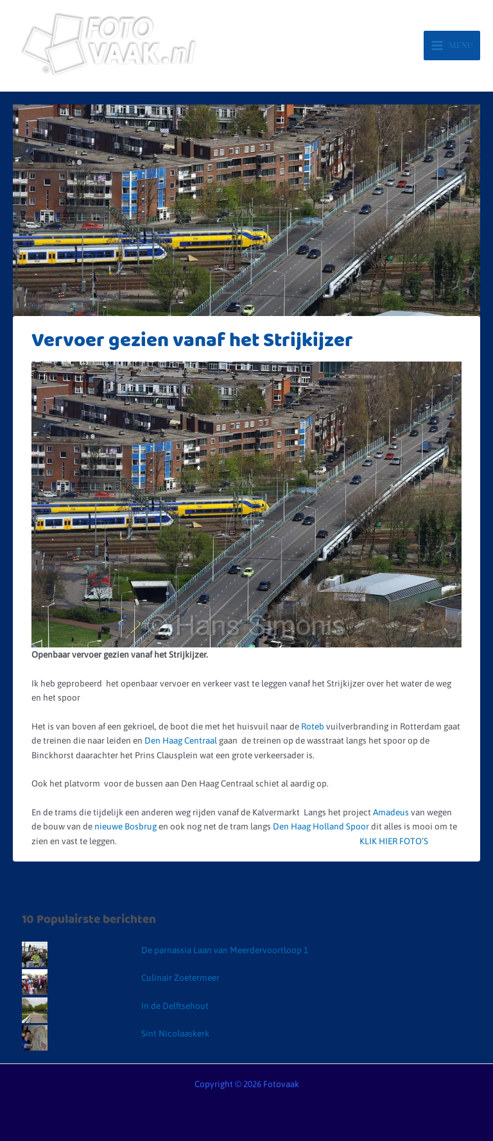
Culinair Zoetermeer (180, 977)
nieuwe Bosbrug (126, 826)
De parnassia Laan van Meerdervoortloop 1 (224, 950)
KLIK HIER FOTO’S (389, 841)
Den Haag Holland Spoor (322, 826)
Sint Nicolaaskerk (175, 1033)
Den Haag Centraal (181, 740)
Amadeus (391, 812)
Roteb (311, 726)
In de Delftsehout (175, 1006)
